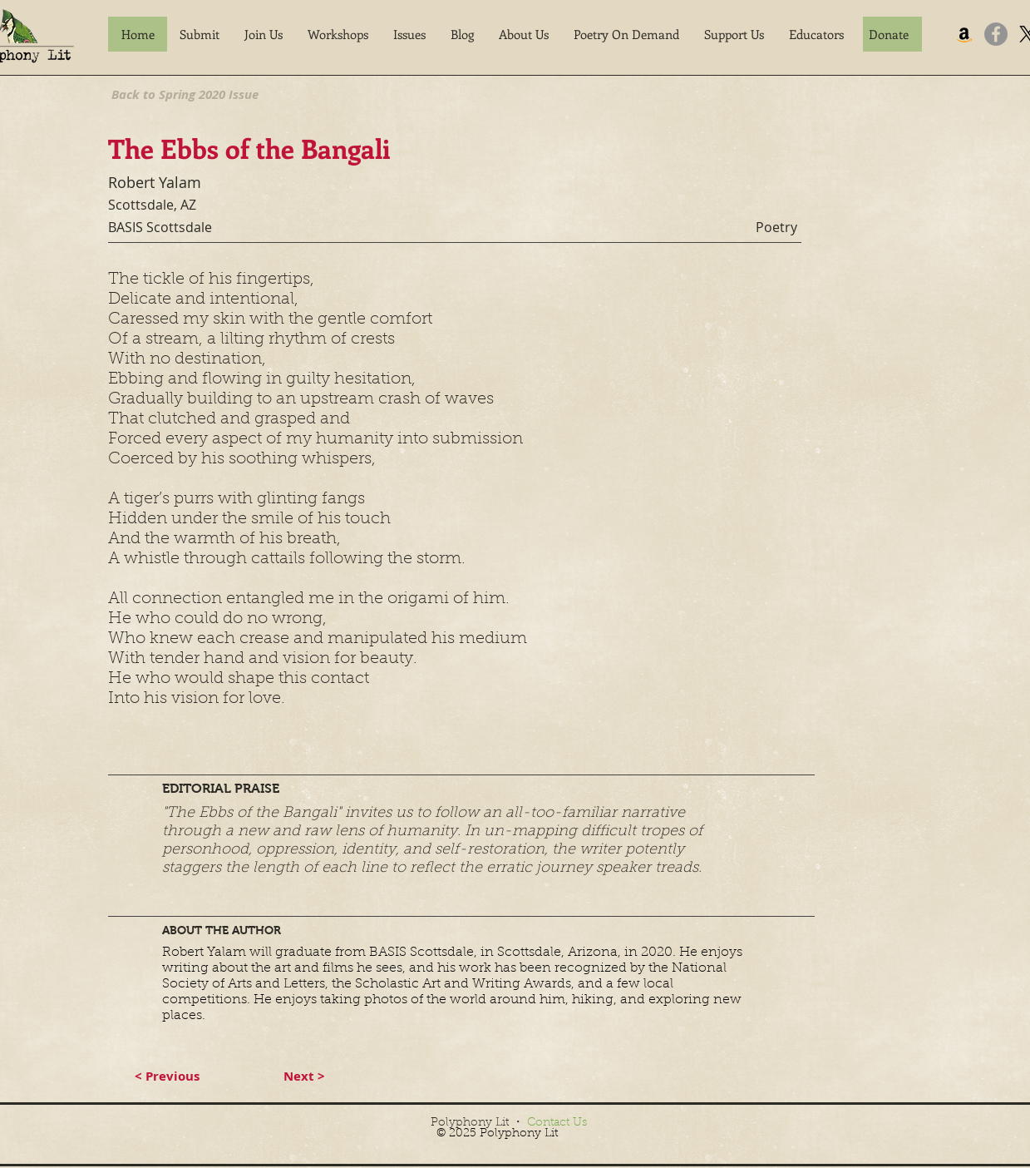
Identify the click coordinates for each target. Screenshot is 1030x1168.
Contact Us (557, 1123)
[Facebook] (996, 34)
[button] (199, 34)
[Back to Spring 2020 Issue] (185, 94)
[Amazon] (964, 34)
